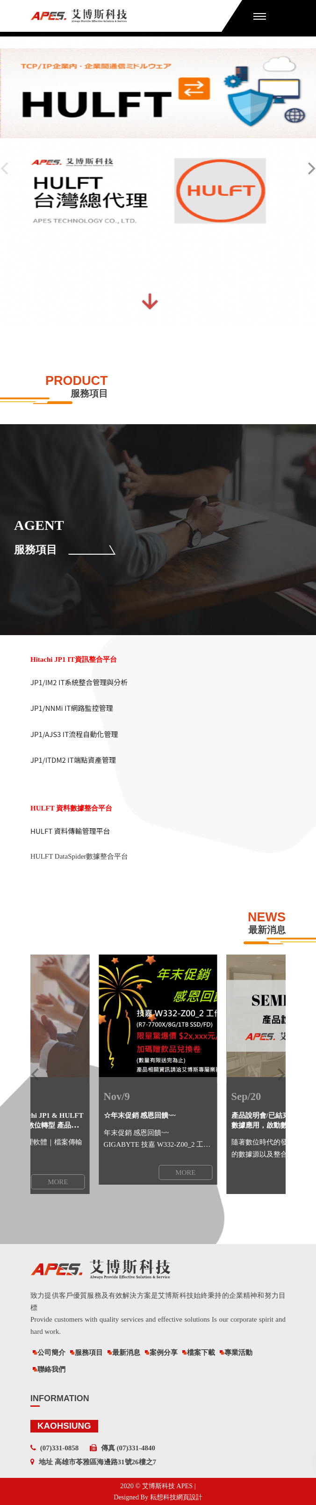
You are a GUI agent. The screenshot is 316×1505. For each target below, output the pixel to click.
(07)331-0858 (59, 1448)
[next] (280, 1074)
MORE (185, 1172)
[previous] (36, 1074)
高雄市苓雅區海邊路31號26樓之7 (106, 1462)
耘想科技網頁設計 (176, 1497)
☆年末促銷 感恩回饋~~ (140, 1115)
